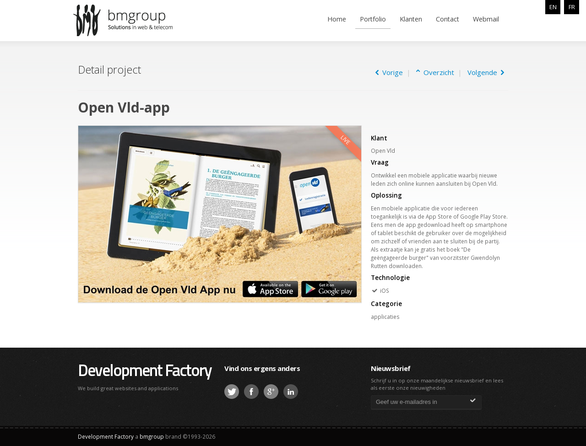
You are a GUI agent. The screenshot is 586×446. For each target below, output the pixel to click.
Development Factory (145, 370)
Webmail (486, 19)
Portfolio (373, 19)
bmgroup (137, 20)
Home (336, 19)
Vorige (389, 72)
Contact (447, 19)
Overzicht (437, 72)
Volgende (485, 72)
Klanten (411, 19)
